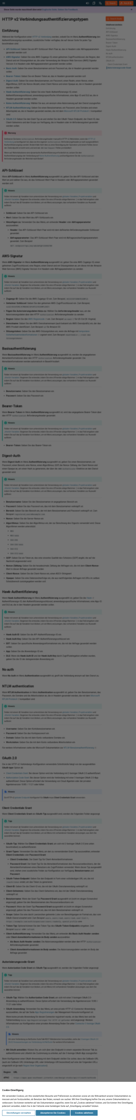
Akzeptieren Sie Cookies (52, 1113)
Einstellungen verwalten (19, 1113)
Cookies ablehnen (84, 1113)
